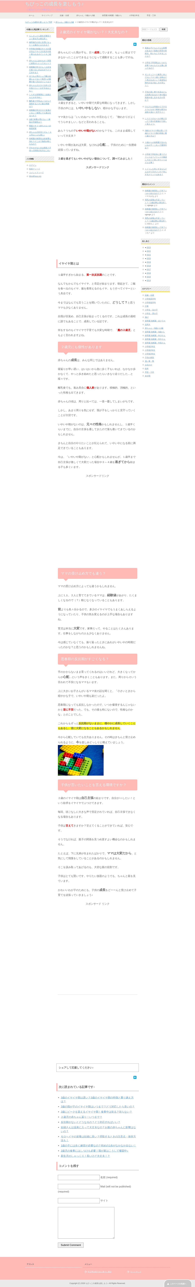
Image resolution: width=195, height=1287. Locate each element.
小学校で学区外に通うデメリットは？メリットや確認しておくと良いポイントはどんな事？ (156, 158)
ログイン (32, 165)
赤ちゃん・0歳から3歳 (85, 15)
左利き (147, 324)
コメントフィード (36, 173)
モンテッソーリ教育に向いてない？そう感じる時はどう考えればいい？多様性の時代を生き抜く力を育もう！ (156, 80)
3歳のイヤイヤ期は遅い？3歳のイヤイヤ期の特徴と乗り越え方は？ (156, 133)
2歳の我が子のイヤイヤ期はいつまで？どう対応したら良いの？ (98, 1106)
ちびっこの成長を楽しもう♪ (54, 3)
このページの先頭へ (178, 1284)
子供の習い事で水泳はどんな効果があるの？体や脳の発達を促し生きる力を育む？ (156, 96)
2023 (149, 247)
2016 (149, 273)
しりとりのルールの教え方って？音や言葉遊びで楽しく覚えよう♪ (156, 121)
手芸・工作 (151, 15)
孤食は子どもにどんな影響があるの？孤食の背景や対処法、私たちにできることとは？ (156, 52)
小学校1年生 (134, 15)
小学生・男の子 (151, 313)
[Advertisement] (97, 191)
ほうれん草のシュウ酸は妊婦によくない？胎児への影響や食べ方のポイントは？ (40, 79)
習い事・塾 (149, 361)
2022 (149, 251)
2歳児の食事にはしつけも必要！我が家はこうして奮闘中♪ (94, 1150)
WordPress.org (35, 176)
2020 (149, 258)
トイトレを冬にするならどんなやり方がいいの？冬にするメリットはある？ (156, 172)
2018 (149, 266)
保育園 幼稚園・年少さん (155, 335)
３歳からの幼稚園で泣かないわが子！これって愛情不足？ (156, 145)
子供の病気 (149, 357)
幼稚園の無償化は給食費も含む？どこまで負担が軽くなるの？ (40, 141)
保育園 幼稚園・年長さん (155, 343)
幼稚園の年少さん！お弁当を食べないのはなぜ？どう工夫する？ (40, 70)
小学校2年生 (150, 350)
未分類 (147, 376)
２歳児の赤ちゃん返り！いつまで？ (81, 1117)
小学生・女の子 (151, 310)
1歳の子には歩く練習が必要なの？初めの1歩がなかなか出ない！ (98, 1145)
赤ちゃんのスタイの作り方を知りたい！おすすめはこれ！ (40, 88)
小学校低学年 (150, 302)
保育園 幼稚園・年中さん (155, 339)
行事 (147, 306)
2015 (149, 277)
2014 (149, 280)
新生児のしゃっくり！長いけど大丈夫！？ (85, 1156)
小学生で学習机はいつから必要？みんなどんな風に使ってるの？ (156, 65)
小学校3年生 (150, 354)
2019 (149, 262)
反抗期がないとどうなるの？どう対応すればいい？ (90, 1122)
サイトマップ (47, 15)
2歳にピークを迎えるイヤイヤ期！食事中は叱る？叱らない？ (96, 1111)
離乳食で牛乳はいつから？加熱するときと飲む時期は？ (40, 104)
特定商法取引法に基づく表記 (100, 1272)
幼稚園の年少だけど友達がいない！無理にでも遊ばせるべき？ (40, 113)
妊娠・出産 (64, 15)
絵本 (147, 368)
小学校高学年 (150, 299)
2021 (149, 255)
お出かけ (148, 365)
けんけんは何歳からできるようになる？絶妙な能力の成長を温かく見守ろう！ (156, 109)
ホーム (31, 15)
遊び (147, 317)
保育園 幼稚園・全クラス (155, 321)
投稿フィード (34, 169)
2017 (149, 269)
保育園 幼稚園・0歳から (112, 15)
